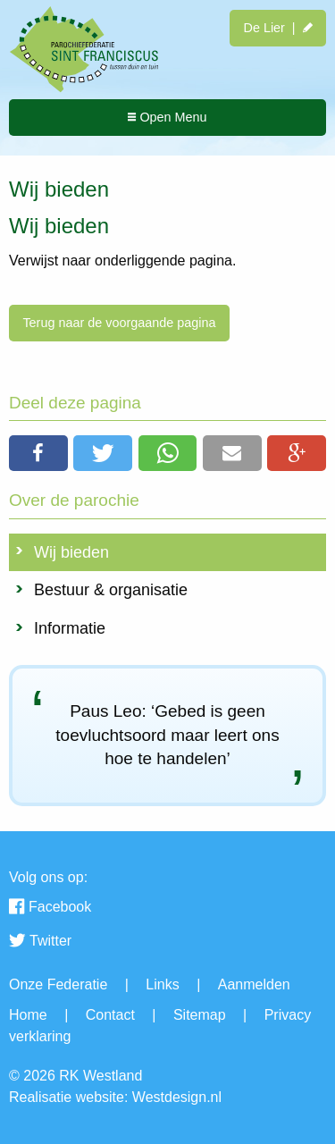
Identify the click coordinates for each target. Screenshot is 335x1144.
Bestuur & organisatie (111, 590)
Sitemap (199, 1014)
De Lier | (277, 28)
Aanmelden (254, 984)
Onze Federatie (58, 984)
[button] (38, 453)
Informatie (69, 628)
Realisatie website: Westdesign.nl (115, 1097)
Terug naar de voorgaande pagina (118, 322)
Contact (110, 1014)
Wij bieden (71, 552)
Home (28, 1014)
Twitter (40, 942)
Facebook (50, 908)
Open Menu (167, 117)
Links (162, 984)
